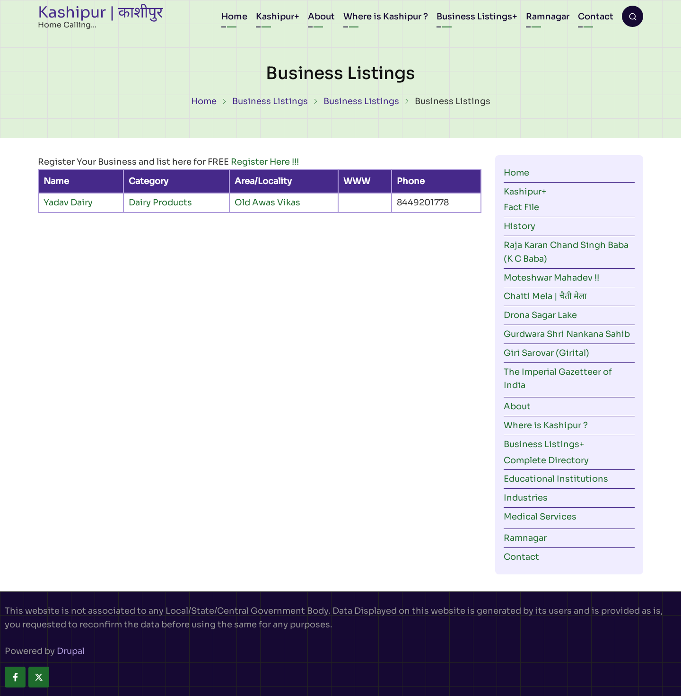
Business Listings (474, 16)
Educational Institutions (556, 479)
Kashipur (275, 16)
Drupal (71, 651)
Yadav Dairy (68, 202)
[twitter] (38, 677)
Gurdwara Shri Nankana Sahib (567, 334)
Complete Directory (546, 460)
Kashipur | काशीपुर (100, 12)
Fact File (521, 207)
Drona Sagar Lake (540, 315)
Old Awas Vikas (267, 202)
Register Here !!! (265, 162)
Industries (526, 498)
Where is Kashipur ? (385, 16)
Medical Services (540, 516)
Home (234, 16)
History (519, 226)
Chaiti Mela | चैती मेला (545, 296)
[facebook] (15, 677)
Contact (595, 16)
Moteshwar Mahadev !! (551, 278)
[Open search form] (632, 16)
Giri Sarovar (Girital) (546, 353)
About (321, 16)
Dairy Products (160, 202)
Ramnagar (547, 16)
